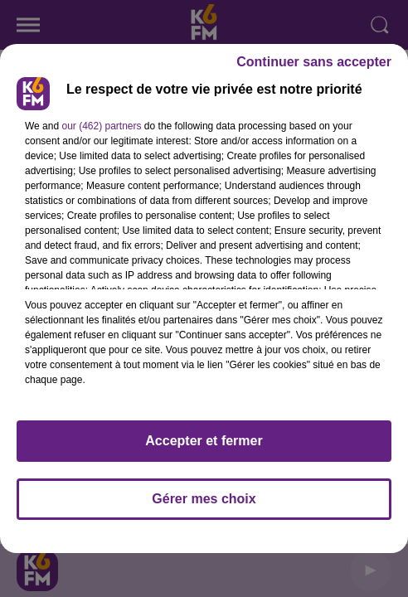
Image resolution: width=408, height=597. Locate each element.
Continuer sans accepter (313, 62)
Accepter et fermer (203, 441)
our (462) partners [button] (101, 126)
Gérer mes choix (203, 499)
